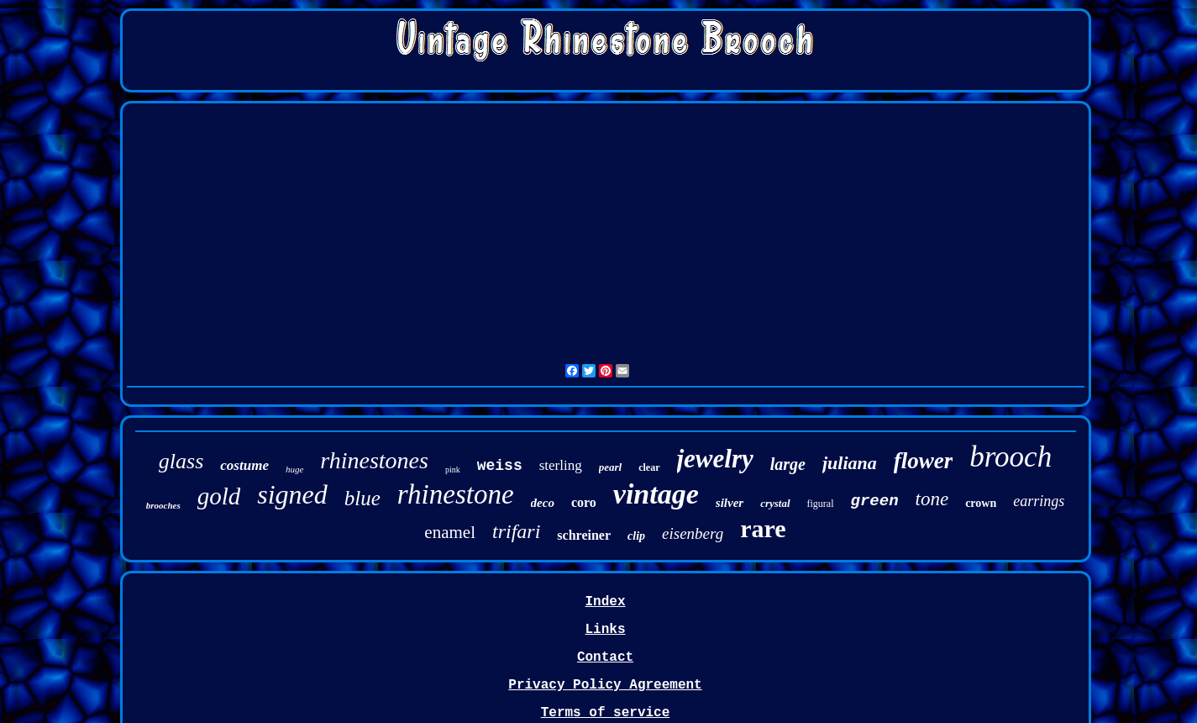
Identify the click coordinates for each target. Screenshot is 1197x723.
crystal (775, 503)
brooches (163, 505)
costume (244, 465)
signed (292, 494)
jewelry (715, 458)
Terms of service (605, 712)
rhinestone (455, 494)
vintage (656, 493)
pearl (610, 467)
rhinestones (374, 460)
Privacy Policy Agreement (604, 685)
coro (583, 502)
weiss (499, 465)
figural (820, 503)
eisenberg (692, 533)
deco (542, 502)
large (788, 464)
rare (762, 528)
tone (932, 498)
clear (648, 467)
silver (729, 502)
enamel (449, 532)
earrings (1038, 501)
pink (452, 469)
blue (362, 498)
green (875, 501)
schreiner (584, 535)
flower (923, 460)
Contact (605, 657)
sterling (560, 465)
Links (605, 629)
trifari (516, 531)
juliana (849, 462)
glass (181, 461)
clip (636, 536)
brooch (1010, 457)
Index (605, 602)
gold (219, 496)
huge (294, 469)
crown (980, 503)
